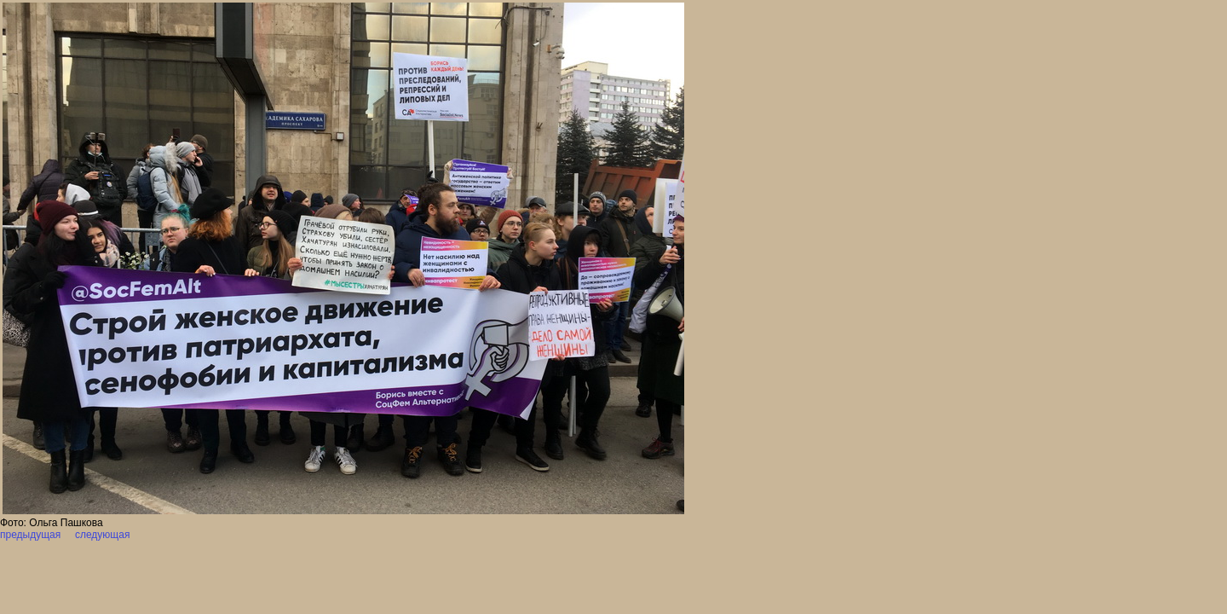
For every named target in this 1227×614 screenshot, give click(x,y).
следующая (101, 535)
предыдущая (30, 535)
